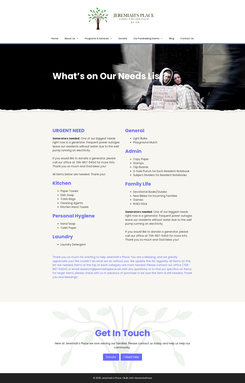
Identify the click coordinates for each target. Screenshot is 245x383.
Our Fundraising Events (149, 38)
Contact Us (187, 38)
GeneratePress (143, 378)
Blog (171, 38)
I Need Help (131, 357)
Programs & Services (100, 38)
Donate (122, 38)
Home (54, 38)
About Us (73, 38)
